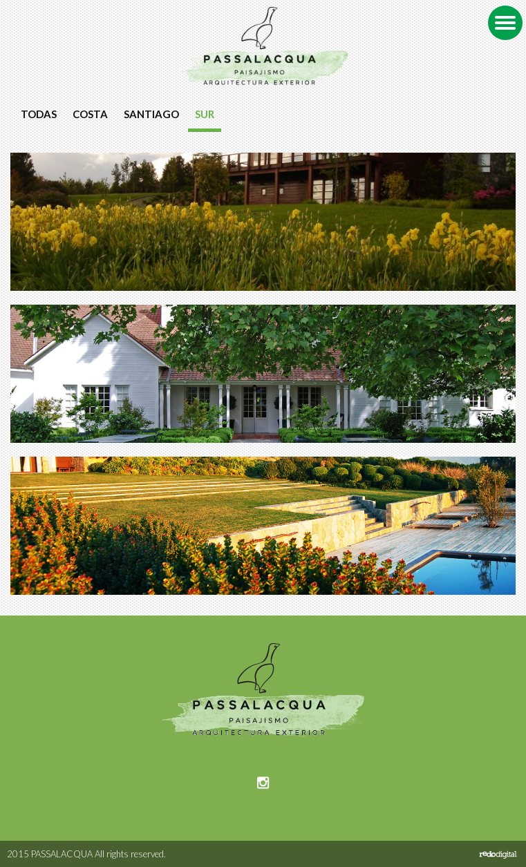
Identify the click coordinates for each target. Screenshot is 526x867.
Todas (39, 114)
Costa (90, 114)
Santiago (151, 114)
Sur (204, 114)
